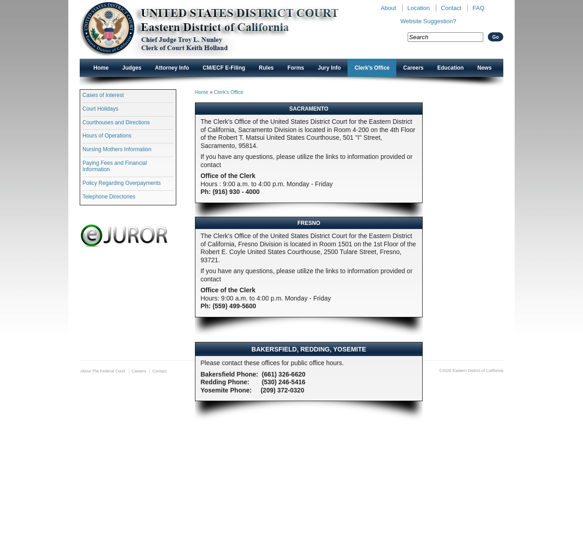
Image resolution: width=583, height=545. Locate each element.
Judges (131, 68)
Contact (451, 8)
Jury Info (329, 68)
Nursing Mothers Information (116, 149)
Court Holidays (100, 109)
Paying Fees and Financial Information (114, 166)
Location (418, 8)
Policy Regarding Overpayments (121, 183)
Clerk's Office (371, 68)
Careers (413, 68)
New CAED (223, 29)
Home (100, 68)
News (484, 68)
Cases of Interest (103, 95)
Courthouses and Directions (116, 122)
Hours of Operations (106, 135)
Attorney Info (172, 68)
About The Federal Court (102, 371)
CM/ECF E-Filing (224, 68)
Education (450, 68)
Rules (266, 68)
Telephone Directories (108, 197)
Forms (295, 68)
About (388, 8)
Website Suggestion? (428, 21)
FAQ (478, 8)
